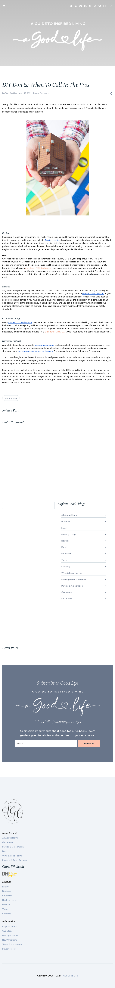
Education (66, 553)
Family (64, 528)
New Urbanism (9, 939)
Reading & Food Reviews (73, 579)
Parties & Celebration (72, 585)
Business (65, 521)
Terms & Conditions (12, 944)
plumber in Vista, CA (55, 332)
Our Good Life (70, 975)
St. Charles (66, 598)
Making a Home (10, 935)
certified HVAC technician (38, 268)
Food (63, 547)
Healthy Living (68, 534)
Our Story (7, 930)
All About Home (69, 515)
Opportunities (9, 926)
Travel (64, 560)
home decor (11, 398)
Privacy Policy (9, 948)
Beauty (65, 540)
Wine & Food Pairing (71, 573)
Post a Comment (41, 93)
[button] (111, 93)
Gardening (66, 592)
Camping (65, 566)
